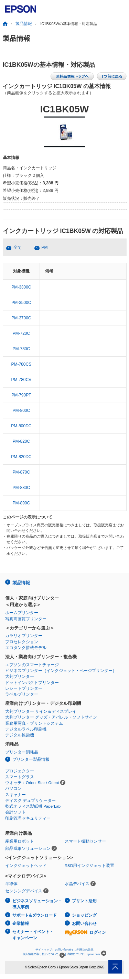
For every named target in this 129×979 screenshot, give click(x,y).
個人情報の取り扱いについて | (44, 954)
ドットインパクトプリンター (32, 683)
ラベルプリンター (21, 694)
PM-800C (21, 410)
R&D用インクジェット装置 (89, 866)
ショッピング (84, 915)
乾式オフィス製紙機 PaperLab (33, 806)
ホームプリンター (21, 613)
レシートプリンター (23, 688)
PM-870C (21, 472)
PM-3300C (21, 287)
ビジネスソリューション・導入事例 (37, 904)
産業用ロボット (19, 841)
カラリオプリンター (23, 636)
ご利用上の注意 (84, 949)
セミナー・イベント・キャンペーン (33, 935)
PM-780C (21, 348)
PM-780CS (21, 364)
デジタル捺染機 (19, 735)
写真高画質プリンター (25, 619)
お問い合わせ (84, 923)
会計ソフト (15, 812)
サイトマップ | (44, 949)
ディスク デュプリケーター (30, 800)
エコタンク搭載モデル (25, 648)
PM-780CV (21, 379)
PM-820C (21, 441)
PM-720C (21, 333)
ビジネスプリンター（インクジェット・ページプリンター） (61, 671)
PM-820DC (21, 456)
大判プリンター (19, 676)
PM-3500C (21, 302)
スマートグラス (19, 777)
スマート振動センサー (85, 841)
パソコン (13, 788)
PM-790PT (21, 395)
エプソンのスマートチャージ (32, 665)
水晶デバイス (77, 884)
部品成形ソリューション (28, 848)
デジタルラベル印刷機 (25, 729)
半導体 (11, 884)
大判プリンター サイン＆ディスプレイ (40, 711)
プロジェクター (19, 771)
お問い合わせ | (64, 949)
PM (45, 247)
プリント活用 (84, 900)
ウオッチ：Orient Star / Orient (32, 783)
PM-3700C (21, 318)
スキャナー (15, 795)
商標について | (76, 954)
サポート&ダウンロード (34, 915)
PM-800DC (21, 426)
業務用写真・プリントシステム (34, 723)
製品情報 (23, 23)
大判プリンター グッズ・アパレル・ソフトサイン (51, 717)
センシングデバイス (23, 891)
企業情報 (20, 923)
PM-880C (21, 487)
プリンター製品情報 (31, 759)
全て (17, 247)
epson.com (93, 954)
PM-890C (21, 503)
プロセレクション (21, 642)
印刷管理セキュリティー (28, 818)
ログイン (85, 932)
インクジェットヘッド (25, 866)
